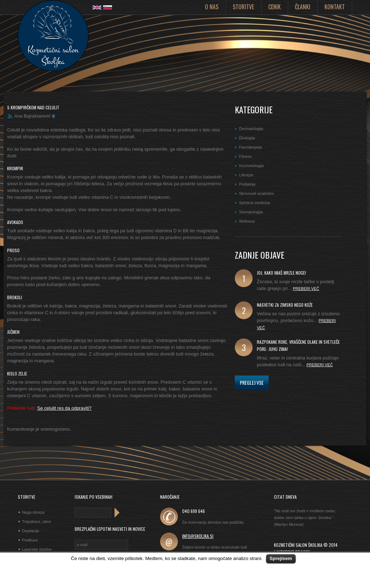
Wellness (247, 221)
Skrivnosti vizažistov (256, 193)
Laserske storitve (37, 549)
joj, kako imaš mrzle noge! (281, 273)
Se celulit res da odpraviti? (64, 408)
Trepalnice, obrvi (36, 521)
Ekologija (247, 138)
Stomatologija (251, 212)
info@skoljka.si (197, 536)
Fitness (245, 156)
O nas (211, 6)
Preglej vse (252, 382)
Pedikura (29, 540)
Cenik (274, 6)
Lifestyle (246, 175)
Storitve (243, 6)
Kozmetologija (251, 166)
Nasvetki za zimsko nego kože (285, 305)
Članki (302, 6)
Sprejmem (281, 558)
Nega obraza (33, 512)
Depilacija (30, 531)
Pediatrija (247, 184)
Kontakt (334, 6)
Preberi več (306, 288)
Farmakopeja (250, 147)
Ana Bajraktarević (32, 116)
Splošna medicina (254, 203)
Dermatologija (251, 128)
